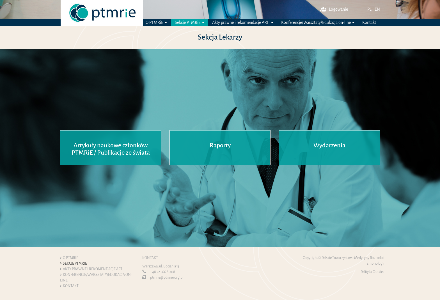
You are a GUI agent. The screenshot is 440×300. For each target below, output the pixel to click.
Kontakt (369, 22)
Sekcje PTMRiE (189, 22)
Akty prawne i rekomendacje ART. (242, 22)
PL (369, 9)
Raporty (220, 145)
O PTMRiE (156, 22)
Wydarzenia (329, 145)
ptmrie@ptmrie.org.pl (166, 278)
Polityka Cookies (372, 272)
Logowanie (334, 9)
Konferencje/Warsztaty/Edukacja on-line (317, 22)
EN (377, 9)
